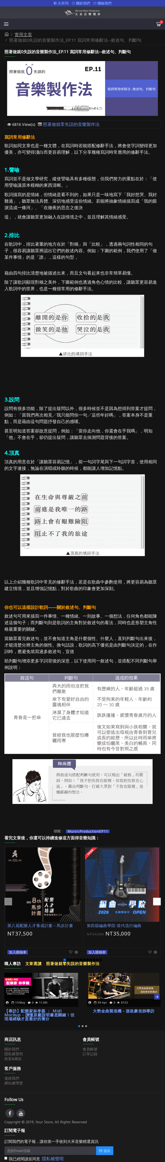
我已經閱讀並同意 (34, 1154)
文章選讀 (32, 957)
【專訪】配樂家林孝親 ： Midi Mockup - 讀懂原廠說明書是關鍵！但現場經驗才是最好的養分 (41, 1007)
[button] (8, 898)
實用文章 (23, 34)
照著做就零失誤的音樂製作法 (71, 124)
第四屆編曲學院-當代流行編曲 (113, 925)
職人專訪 (12, 957)
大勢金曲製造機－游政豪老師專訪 (123, 1003)
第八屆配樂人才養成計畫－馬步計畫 (38, 925)
